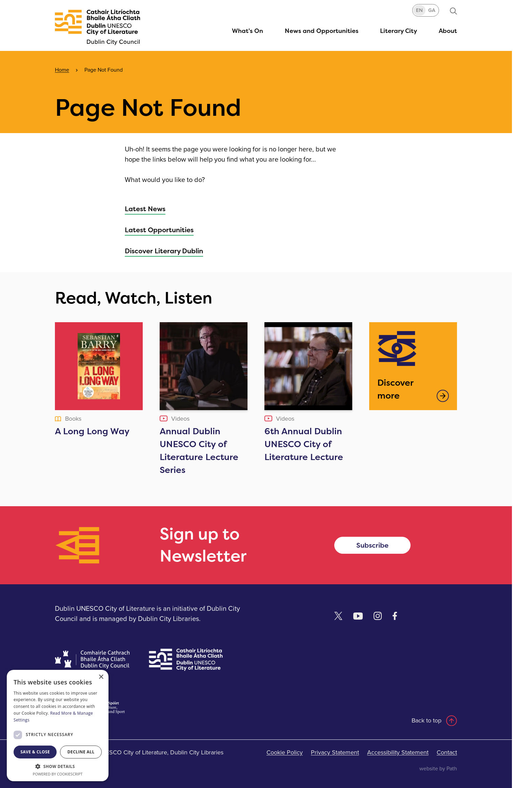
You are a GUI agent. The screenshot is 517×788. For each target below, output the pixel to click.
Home (62, 70)
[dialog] (57, 725)
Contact (447, 752)
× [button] (100, 677)
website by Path (438, 768)
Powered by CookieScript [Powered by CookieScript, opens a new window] (58, 773)
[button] (398, 30)
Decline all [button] (81, 752)
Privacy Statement (335, 752)
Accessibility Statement (398, 752)
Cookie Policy (284, 752)
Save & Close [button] (35, 752)
